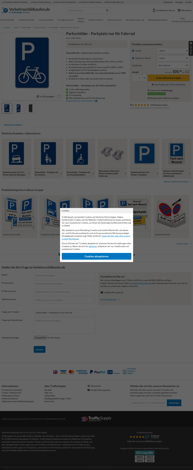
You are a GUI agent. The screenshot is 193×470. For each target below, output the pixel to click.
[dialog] (96, 235)
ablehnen (93, 246)
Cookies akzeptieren (97, 256)
